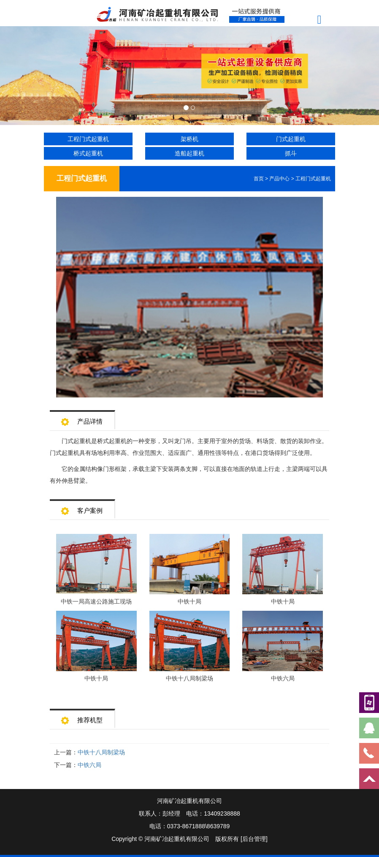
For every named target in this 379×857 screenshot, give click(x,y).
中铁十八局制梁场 (101, 752)
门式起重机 (291, 139)
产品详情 (82, 419)
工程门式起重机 (88, 139)
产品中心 (279, 179)
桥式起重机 (88, 153)
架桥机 (189, 139)
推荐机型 (82, 717)
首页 (259, 179)
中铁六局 (89, 765)
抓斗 (291, 153)
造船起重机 (189, 153)
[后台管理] (254, 838)
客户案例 (82, 508)
